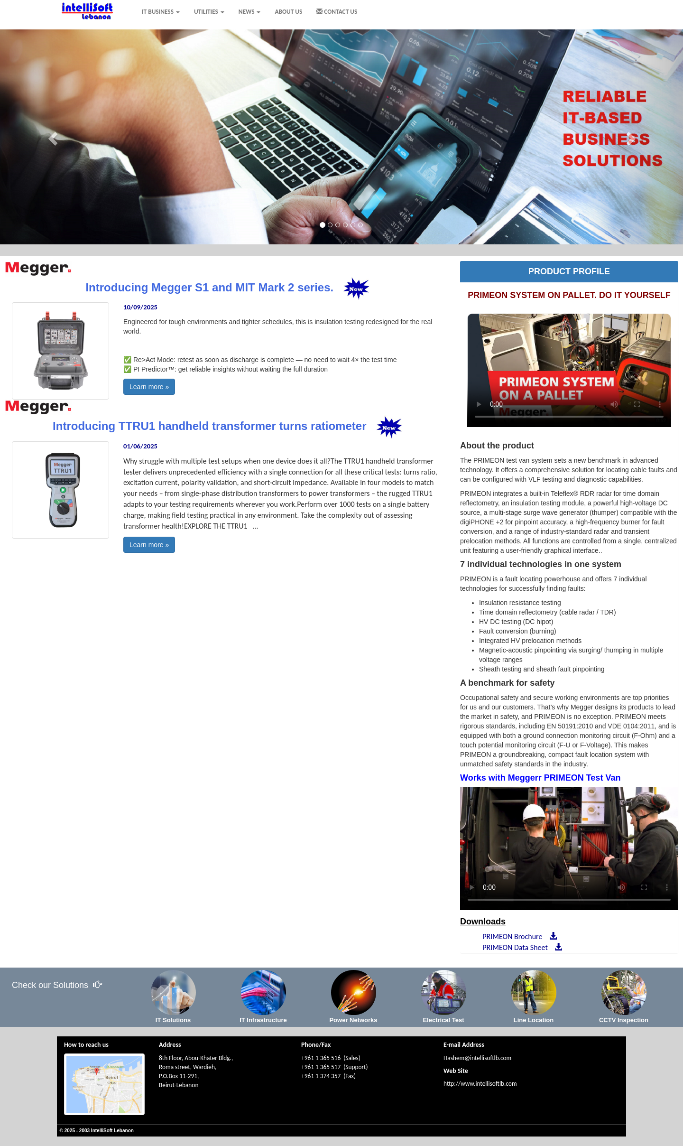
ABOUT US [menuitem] (288, 12)
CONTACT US (336, 12)
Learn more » (149, 387)
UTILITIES (209, 12)
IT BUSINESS (161, 12)
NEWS (250, 12)
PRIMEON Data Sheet (520, 947)
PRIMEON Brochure (518, 936)
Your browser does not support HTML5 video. (569, 370)
